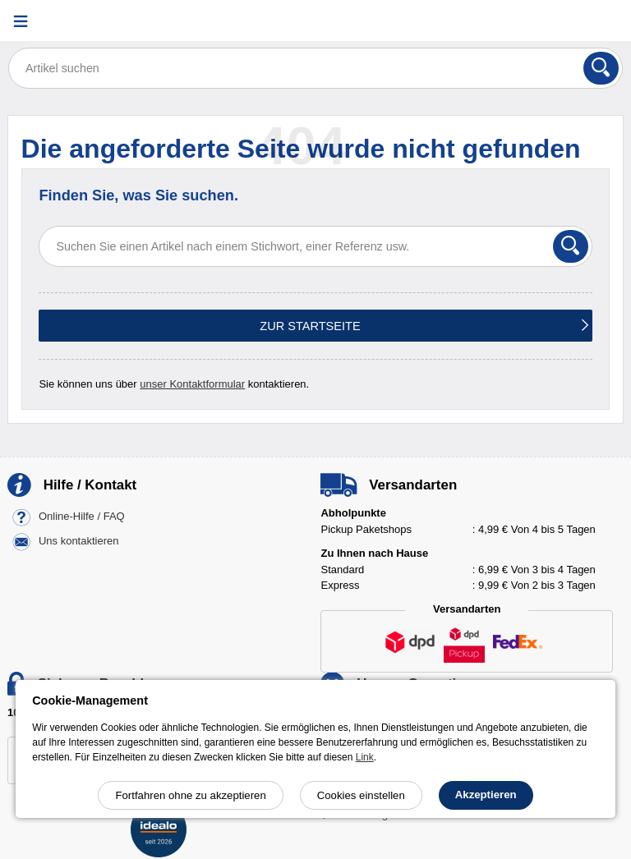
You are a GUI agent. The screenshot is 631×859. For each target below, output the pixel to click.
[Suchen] (601, 68)
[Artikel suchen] (315, 68)
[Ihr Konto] (561, 21)
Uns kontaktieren (79, 541)
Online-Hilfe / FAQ (82, 517)
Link (365, 757)
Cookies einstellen (361, 795)
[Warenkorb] (602, 21)
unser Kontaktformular (192, 384)
